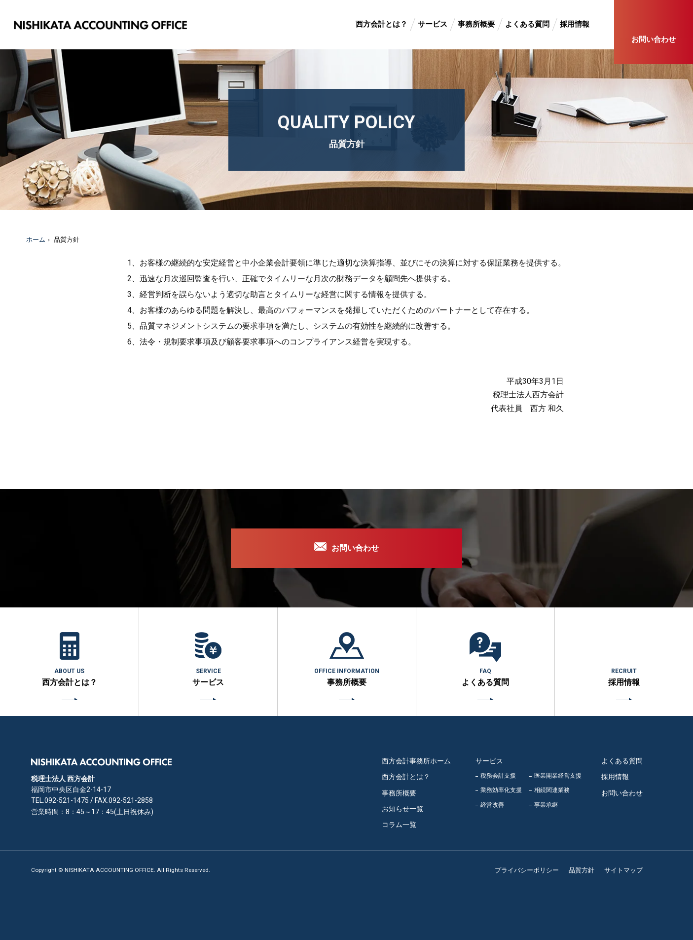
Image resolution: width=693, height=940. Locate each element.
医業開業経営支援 (558, 775)
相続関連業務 (552, 790)
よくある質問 (527, 24)
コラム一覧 (399, 824)
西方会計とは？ (381, 24)
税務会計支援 (498, 775)
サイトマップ (623, 870)
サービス (432, 24)
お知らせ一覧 (402, 809)
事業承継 (546, 804)
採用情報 (574, 24)
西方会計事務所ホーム (416, 761)
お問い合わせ (653, 39)
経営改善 (492, 804)
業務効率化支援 (501, 790)
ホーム (35, 239)
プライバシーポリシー (527, 870)
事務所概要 (476, 24)
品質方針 (581, 870)
